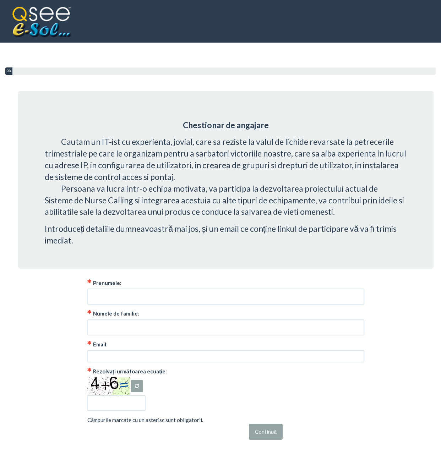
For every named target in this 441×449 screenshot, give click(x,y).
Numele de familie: (113, 313)
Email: (97, 344)
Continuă (266, 431)
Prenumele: (104, 282)
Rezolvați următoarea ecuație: (127, 371)
